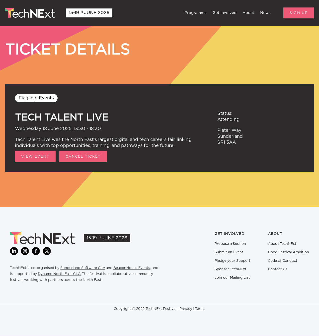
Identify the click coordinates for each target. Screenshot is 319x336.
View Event (35, 156)
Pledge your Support (232, 261)
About (248, 13)
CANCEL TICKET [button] (83, 156)
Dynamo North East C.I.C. (59, 274)
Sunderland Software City (82, 268)
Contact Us (277, 269)
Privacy (185, 309)
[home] (30, 13)
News (265, 13)
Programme (196, 13)
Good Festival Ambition (288, 252)
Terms (200, 309)
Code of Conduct (282, 261)
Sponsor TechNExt (230, 269)
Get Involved (225, 13)
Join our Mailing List (232, 277)
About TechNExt (282, 244)
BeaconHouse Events (131, 268)
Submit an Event (229, 252)
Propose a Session (230, 244)
